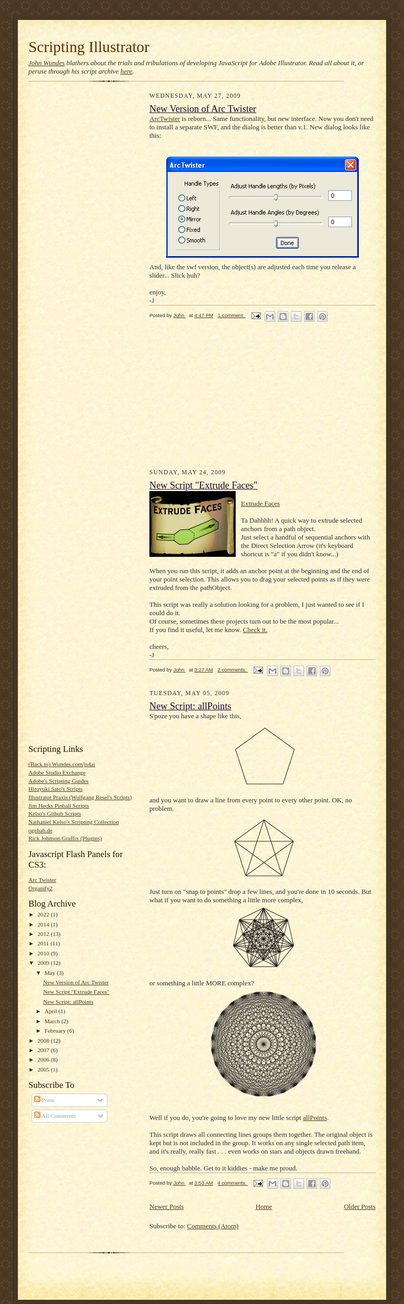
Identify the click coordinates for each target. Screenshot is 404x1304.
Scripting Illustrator (88, 46)
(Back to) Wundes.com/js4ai (61, 764)
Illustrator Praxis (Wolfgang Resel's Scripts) (80, 797)
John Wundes (46, 63)
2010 (43, 953)
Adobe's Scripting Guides (58, 781)
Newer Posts (166, 1206)
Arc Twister (42, 880)
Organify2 (40, 888)
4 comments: (233, 1183)
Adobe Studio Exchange (57, 772)
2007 (43, 1050)
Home (264, 1206)
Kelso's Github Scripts (54, 813)
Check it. (255, 630)
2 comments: (233, 670)
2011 (43, 943)
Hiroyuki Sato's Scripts (55, 789)
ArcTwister (164, 119)
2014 (43, 924)
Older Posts (360, 1206)
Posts (44, 1100)
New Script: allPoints (68, 1002)
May (51, 973)
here (126, 71)
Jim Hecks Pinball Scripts (58, 805)
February (56, 1030)
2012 (43, 934)
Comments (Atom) (213, 1226)
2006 (43, 1059)
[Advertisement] (70, 253)
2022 (43, 914)
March (53, 1021)
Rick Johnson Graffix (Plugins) (65, 838)
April (51, 1011)
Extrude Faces (260, 503)
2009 (43, 963)
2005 (43, 1069)
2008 (43, 1040)
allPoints (315, 1118)
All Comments (55, 1116)
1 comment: (232, 315)
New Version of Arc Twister (76, 982)
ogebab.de (40, 830)
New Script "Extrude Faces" (76, 992)
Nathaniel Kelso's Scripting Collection (73, 822)
